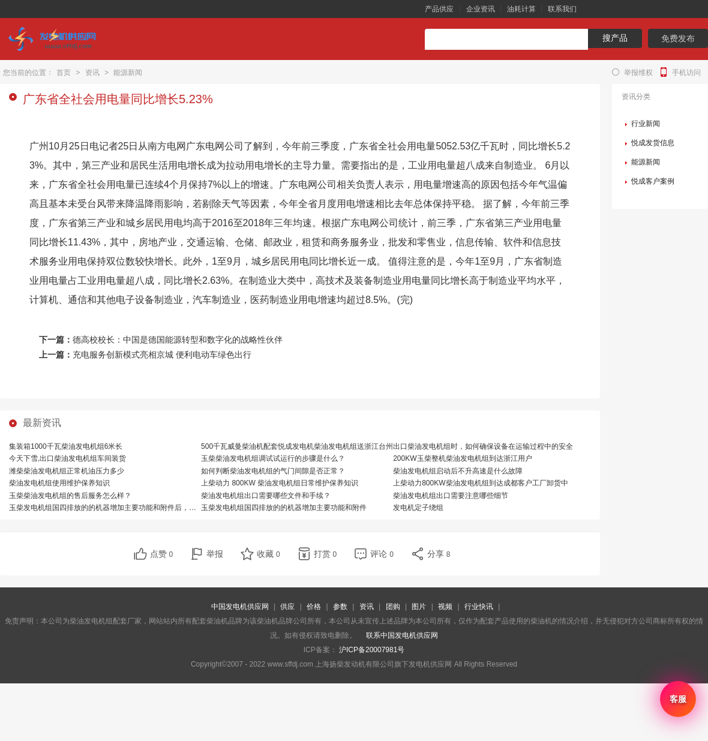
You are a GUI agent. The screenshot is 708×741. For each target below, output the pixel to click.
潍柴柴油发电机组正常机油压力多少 (66, 471)
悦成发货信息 (652, 143)
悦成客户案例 (652, 181)
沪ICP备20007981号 (371, 650)
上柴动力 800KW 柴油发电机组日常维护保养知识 (279, 483)
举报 (214, 554)
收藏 (268, 554)
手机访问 (686, 72)
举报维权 (638, 72)
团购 (393, 606)
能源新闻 (127, 72)
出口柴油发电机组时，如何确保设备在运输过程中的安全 (483, 446)
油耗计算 (521, 9)
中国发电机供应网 (240, 606)
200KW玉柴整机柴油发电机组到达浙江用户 (462, 458)
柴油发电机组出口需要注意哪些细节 (450, 495)
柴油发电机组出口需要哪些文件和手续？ (266, 495)
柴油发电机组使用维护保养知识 (59, 483)
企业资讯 (480, 9)
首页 (63, 72)
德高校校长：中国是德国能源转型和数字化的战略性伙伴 (178, 339)
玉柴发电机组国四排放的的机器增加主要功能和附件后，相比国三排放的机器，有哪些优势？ (156, 507)
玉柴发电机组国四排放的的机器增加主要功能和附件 (284, 507)
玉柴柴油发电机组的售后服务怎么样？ (70, 495)
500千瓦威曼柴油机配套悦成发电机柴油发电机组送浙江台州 (297, 446)
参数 (340, 606)
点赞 (161, 554)
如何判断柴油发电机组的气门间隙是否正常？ (273, 471)
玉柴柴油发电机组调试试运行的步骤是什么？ (273, 458)
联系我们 (562, 9)
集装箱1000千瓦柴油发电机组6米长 (65, 446)
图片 (419, 606)
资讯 (92, 72)
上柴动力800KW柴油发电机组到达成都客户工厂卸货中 (480, 483)
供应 (287, 606)
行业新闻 (645, 123)
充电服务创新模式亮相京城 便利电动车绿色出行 (162, 354)
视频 (445, 606)
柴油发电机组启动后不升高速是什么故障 (458, 471)
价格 (314, 606)
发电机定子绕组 (418, 507)
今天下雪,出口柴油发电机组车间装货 (67, 458)
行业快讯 (478, 606)
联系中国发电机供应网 (402, 635)
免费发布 (678, 38)
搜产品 (615, 38)
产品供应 (439, 9)
